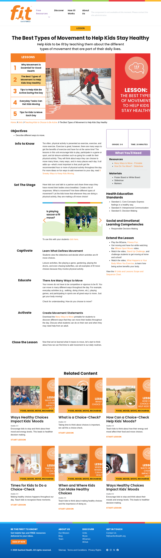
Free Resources (42, 12)
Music (85, 536)
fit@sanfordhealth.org (116, 536)
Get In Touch (114, 529)
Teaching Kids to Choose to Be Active (41, 122)
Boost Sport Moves (124, 248)
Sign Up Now (18, 542)
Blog (60, 536)
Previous (44, 219)
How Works (71, 12)
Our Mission (63, 533)
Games (86, 539)
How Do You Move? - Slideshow (128, 166)
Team (60, 539)
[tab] (28, 68)
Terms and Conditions (77, 550)
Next (99, 219)
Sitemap (62, 550)
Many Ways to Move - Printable (128, 163)
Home (13, 122)
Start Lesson (18, 439)
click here (74, 239)
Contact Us (111, 533)
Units (20, 122)
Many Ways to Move (64, 317)
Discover (59, 10)
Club (85, 542)
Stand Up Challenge (136, 251)
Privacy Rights (94, 550)
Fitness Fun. (132, 242)
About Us (85, 12)
